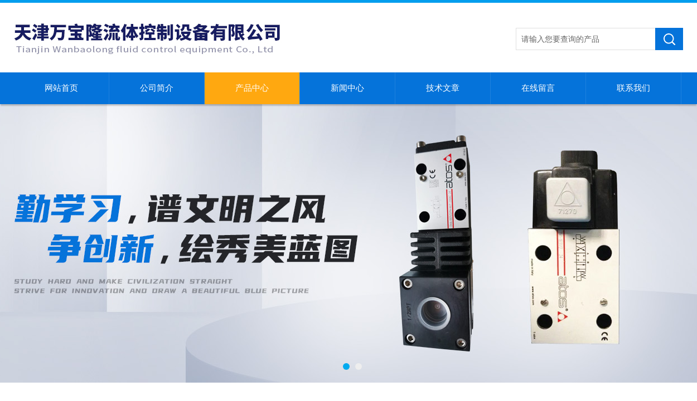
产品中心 (252, 88)
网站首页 (61, 88)
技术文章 (442, 88)
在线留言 (538, 88)
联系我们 (633, 88)
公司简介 (156, 88)
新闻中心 (347, 88)
